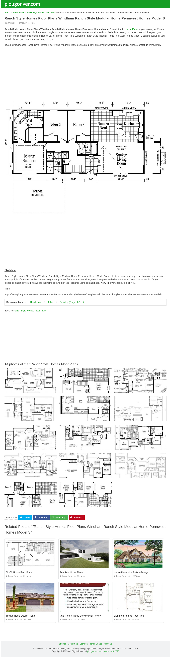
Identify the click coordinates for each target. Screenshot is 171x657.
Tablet (51, 302)
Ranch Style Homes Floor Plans (29, 310)
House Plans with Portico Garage (131, 572)
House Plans (10, 23)
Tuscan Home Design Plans (20, 615)
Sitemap (62, 644)
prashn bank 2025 (111, 651)
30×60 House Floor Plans (19, 572)
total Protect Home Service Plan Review (80, 615)
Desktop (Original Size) (72, 302)
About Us (108, 644)
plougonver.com (22, 4)
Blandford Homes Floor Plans (129, 615)
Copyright (84, 644)
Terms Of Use (96, 644)
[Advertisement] (85, 72)
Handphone (36, 302)
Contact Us (73, 644)
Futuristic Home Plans (71, 572)
